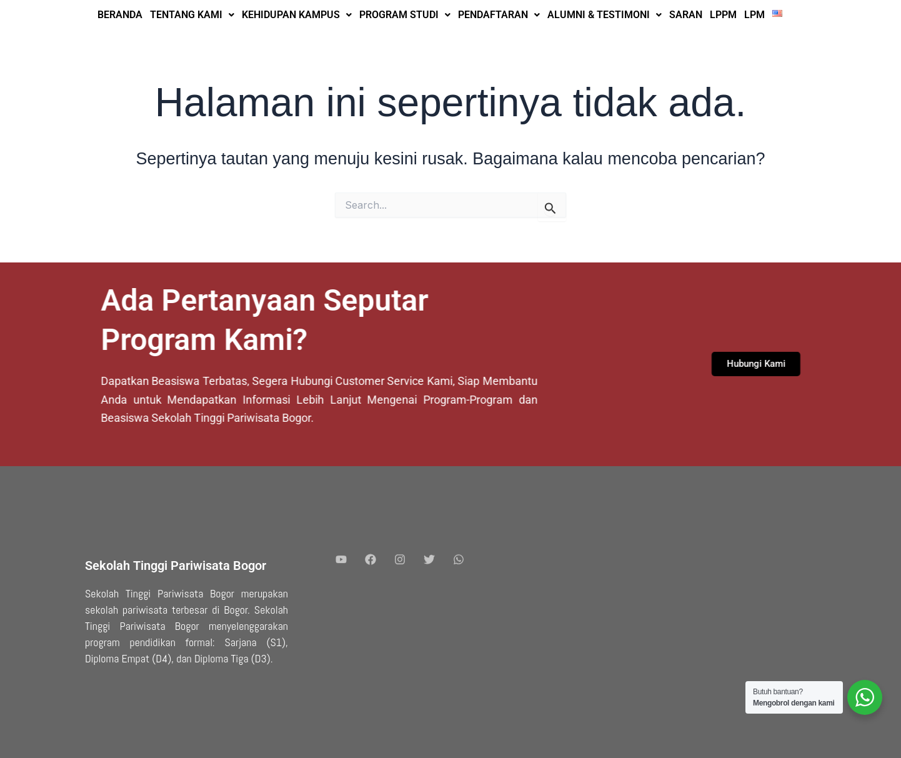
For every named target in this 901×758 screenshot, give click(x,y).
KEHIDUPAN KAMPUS (297, 15)
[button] (192, 15)
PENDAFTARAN (499, 15)
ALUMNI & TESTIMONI (604, 15)
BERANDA (119, 15)
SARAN (685, 15)
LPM (754, 15)
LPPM (723, 15)
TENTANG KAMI (192, 15)
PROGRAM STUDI (404, 15)
